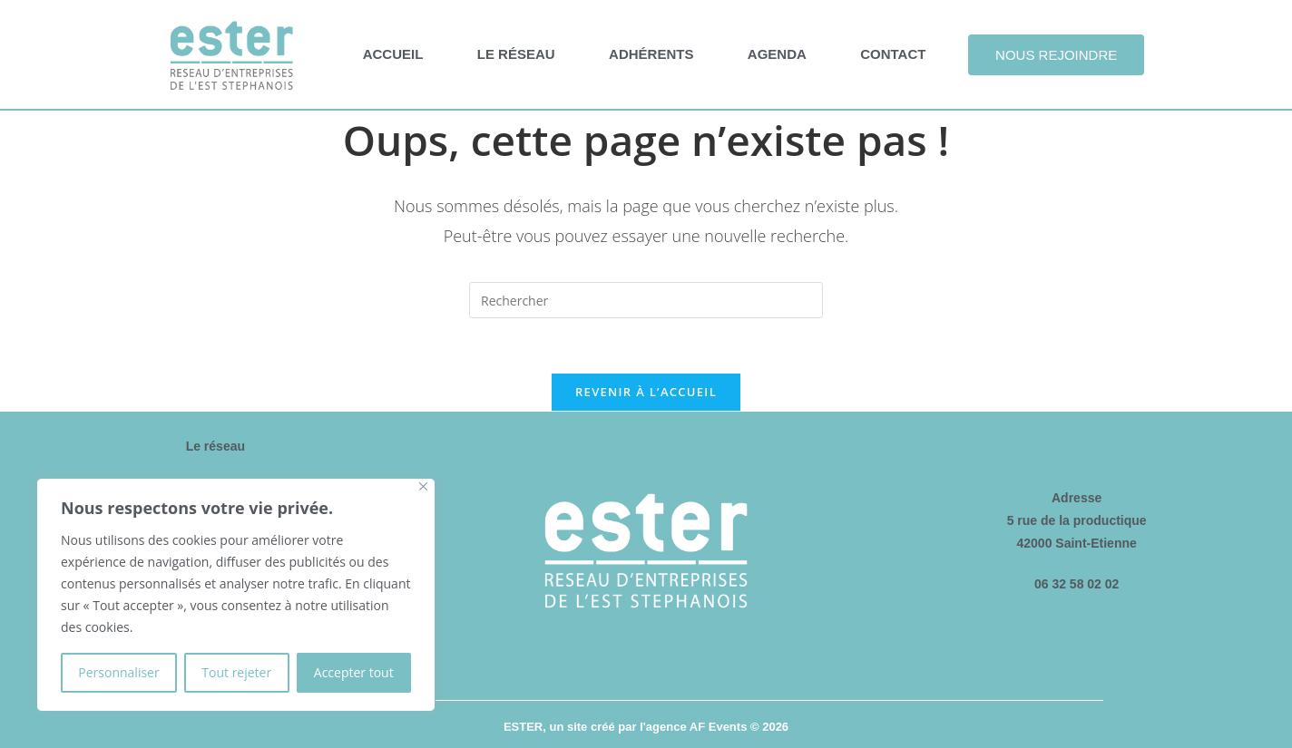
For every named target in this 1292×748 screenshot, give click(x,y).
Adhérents (651, 54)
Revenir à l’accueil (646, 392)
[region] (236, 595)
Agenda (777, 54)
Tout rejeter (236, 672)
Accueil (393, 54)
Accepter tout (354, 672)
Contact (892, 54)
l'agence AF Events (693, 726)
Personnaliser (118, 672)
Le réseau (516, 54)
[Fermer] (423, 486)
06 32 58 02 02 (1076, 584)
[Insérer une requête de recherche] (646, 300)
